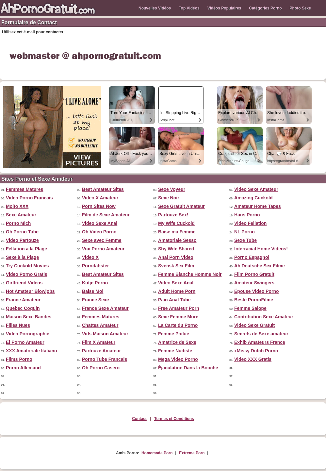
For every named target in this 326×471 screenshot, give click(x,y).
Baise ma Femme (176, 231)
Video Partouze (22, 240)
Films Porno (19, 359)
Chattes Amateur (100, 325)
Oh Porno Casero (101, 367)
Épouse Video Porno (256, 291)
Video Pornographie (27, 333)
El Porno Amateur (25, 342)
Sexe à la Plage (22, 257)
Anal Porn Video (175, 257)
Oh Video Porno (99, 231)
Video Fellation (250, 223)
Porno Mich (18, 223)
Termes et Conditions (174, 418)
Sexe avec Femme (102, 240)
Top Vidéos (189, 8)
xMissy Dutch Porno (256, 350)
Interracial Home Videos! (261, 248)
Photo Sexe (300, 8)
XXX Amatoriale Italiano (31, 350)
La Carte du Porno (178, 325)
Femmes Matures (24, 189)
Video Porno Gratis (26, 274)
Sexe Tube (245, 240)
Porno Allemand (23, 367)
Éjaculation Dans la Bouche (188, 367)
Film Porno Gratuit (254, 274)
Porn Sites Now (99, 206)
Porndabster (95, 265)
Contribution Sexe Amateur (263, 316)
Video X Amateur (100, 197)
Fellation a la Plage (26, 248)
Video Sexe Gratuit (254, 325)
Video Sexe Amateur (256, 189)
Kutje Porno (95, 282)
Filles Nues (18, 325)
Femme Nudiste (175, 350)
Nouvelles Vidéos (155, 8)
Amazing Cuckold (253, 197)
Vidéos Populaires (224, 8)
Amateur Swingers (254, 282)
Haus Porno (247, 214)
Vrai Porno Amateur (103, 248)
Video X (90, 257)
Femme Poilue (173, 333)
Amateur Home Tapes (257, 206)
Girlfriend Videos (24, 282)
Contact (139, 418)
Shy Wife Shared (176, 248)
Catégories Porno (265, 8)
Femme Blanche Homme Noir (190, 274)
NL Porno (244, 231)
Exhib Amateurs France (259, 342)
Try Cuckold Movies (27, 265)
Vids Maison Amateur (105, 333)
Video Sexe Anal (99, 223)
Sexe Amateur (21, 214)
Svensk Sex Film (176, 265)
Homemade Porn (156, 453)
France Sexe (95, 299)
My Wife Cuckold (176, 223)
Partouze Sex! (173, 214)
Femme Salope (250, 308)
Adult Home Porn (176, 291)
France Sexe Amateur (105, 308)
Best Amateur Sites (103, 189)
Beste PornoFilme (253, 299)
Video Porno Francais (29, 197)
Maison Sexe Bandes (28, 316)
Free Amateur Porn (178, 308)
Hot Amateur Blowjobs (30, 291)
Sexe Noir (168, 197)
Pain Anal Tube (174, 299)
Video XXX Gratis (252, 359)
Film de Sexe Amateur (106, 214)
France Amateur (23, 299)
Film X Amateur (98, 342)
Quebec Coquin (23, 308)
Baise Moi (92, 291)
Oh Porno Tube (22, 231)
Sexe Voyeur (171, 189)
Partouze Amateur (101, 350)
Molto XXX (17, 206)
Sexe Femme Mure (178, 316)
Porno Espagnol (251, 257)
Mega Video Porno (178, 359)
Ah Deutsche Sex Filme (259, 265)
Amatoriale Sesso (177, 240)
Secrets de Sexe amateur (261, 333)
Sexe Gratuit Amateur (181, 206)
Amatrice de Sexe (177, 342)
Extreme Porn (191, 453)
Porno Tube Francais (104, 359)
